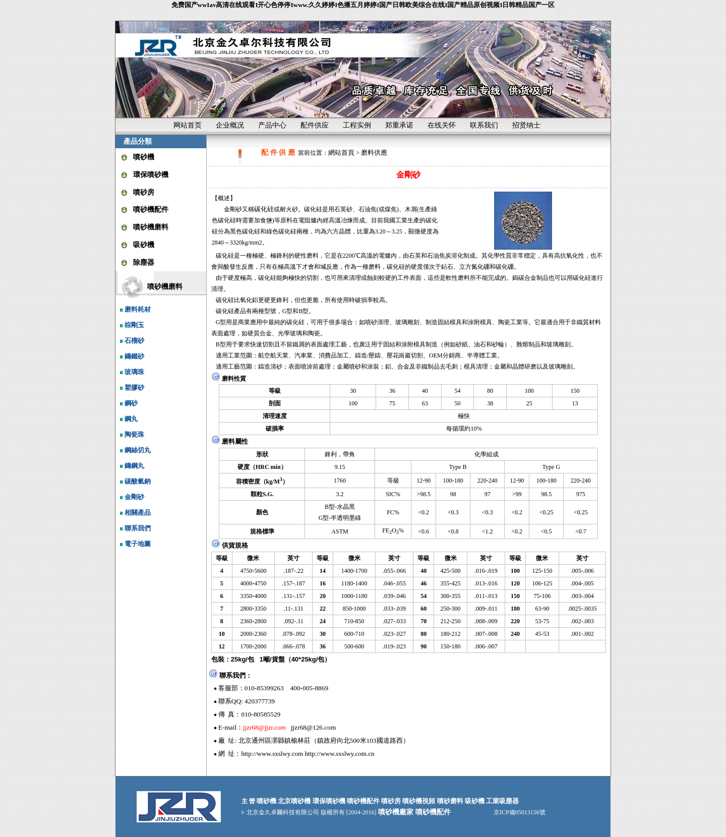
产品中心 (272, 125)
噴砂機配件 (150, 209)
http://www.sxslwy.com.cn (339, 753)
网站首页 (187, 125)
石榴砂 (131, 340)
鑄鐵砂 (131, 356)
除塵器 (143, 262)
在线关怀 (442, 125)
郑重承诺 (399, 125)
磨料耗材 (134, 309)
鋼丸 (128, 419)
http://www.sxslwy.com (272, 753)
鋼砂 (128, 403)
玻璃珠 (131, 372)
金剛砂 (131, 497)
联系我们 (484, 125)
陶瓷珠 (131, 434)
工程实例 (357, 125)
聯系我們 (134, 528)
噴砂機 (143, 157)
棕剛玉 (131, 325)
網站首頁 (341, 152)
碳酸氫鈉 (134, 481)
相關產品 (134, 512)
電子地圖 (134, 544)
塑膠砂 (131, 387)
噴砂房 (143, 192)
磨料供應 (374, 152)
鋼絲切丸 (134, 450)
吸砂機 (143, 245)
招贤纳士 (526, 125)
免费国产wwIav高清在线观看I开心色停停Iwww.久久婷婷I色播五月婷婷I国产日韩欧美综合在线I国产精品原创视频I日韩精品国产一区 (363, 5)
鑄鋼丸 (131, 465)
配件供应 (314, 125)
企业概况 (230, 125)
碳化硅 (264, 209)
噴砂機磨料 (150, 227)
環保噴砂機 (150, 174)
